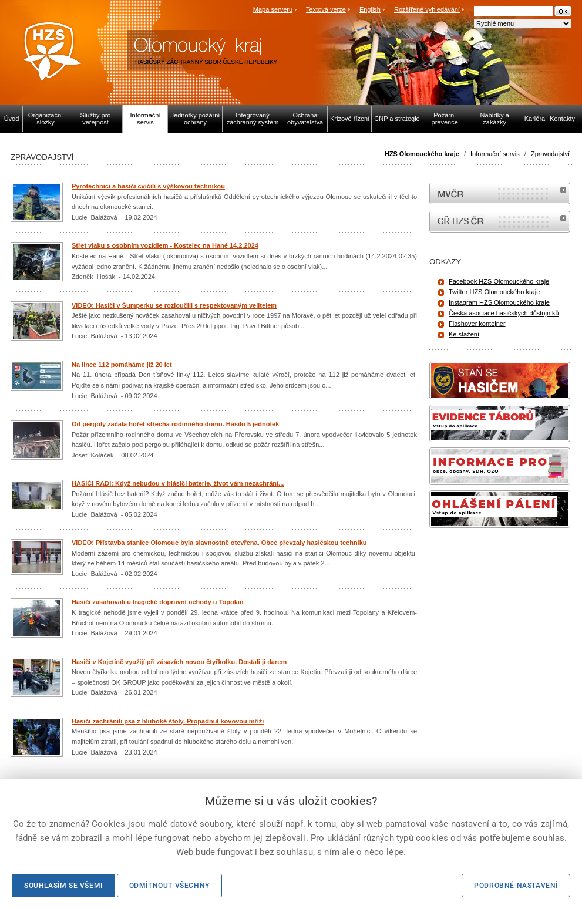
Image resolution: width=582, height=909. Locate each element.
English (370, 9)
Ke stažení (464, 334)
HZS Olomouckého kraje (422, 153)
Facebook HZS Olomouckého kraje (499, 281)
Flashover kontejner (477, 323)
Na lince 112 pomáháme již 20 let (122, 364)
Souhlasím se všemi (63, 885)
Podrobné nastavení (516, 885)
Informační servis (495, 153)
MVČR (499, 193)
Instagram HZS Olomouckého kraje (499, 302)
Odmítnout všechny (169, 885)
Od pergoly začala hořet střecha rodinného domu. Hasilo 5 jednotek (175, 423)
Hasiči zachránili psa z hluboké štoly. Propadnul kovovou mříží (168, 721)
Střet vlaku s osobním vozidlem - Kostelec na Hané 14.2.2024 (165, 245)
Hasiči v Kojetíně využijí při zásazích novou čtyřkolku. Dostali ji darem (179, 661)
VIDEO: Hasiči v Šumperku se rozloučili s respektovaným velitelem (174, 305)
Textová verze (326, 9)
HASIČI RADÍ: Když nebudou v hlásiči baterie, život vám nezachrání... (178, 483)
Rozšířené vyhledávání (427, 9)
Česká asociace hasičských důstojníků (504, 313)
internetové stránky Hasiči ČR (499, 222)
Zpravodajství (550, 153)
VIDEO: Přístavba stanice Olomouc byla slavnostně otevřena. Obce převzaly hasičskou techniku (219, 542)
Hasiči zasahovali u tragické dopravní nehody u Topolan (158, 601)
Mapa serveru (272, 9)
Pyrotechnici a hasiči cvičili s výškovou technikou (148, 186)
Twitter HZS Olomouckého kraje (494, 291)
